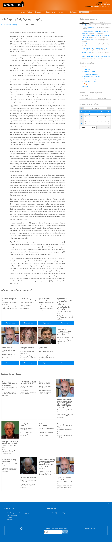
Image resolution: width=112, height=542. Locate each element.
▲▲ (109, 503)
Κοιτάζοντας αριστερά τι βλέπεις (28, 299)
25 (81, 119)
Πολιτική (87, 69)
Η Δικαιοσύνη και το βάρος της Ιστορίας (64, 478)
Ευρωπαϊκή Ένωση (90, 81)
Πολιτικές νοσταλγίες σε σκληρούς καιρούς (10, 442)
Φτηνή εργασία (96, 53)
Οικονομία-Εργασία (90, 71)
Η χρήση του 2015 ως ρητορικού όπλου (9, 299)
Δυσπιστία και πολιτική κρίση (44, 382)
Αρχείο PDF (61, 12)
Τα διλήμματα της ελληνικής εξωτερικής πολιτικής (95, 32)
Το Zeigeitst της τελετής (26, 424)
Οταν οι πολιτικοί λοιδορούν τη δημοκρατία (96, 57)
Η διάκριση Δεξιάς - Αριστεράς (46, 299)
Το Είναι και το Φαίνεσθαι (44, 424)
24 (81, 116)
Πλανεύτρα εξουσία (95, 40)
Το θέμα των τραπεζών (96, 28)
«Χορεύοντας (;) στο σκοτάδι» (27, 348)
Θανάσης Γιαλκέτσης (9, 25)
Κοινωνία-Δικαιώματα (91, 79)
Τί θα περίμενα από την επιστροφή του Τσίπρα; (94, 49)
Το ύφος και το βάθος (28, 477)
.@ (57, 513)
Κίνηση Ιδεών (88, 84)
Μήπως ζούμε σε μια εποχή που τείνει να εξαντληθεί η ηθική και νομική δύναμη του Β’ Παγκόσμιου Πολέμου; (64, 403)
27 (81, 124)
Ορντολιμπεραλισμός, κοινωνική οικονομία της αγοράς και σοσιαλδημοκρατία (47, 462)
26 (81, 121)
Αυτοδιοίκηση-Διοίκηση (92, 76)
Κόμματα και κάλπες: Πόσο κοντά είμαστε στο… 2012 (95, 36)
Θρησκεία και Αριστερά (44, 348)
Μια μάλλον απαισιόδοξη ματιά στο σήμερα (9, 383)
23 (81, 114)
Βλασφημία (95, 25)
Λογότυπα (10, 520)
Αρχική (23, 12)
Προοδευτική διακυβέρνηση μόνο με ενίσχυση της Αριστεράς (64, 332)
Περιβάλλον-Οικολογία (91, 74)
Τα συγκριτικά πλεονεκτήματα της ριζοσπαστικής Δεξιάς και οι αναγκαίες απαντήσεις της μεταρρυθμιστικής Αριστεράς (64, 303)
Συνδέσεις (72, 12)
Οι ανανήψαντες (8, 347)
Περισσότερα (10, 323)
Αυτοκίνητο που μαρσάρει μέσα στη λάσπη (64, 425)
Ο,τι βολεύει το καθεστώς (95, 44)
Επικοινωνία (50, 12)
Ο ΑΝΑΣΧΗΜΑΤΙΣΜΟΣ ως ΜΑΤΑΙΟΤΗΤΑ (28, 382)
